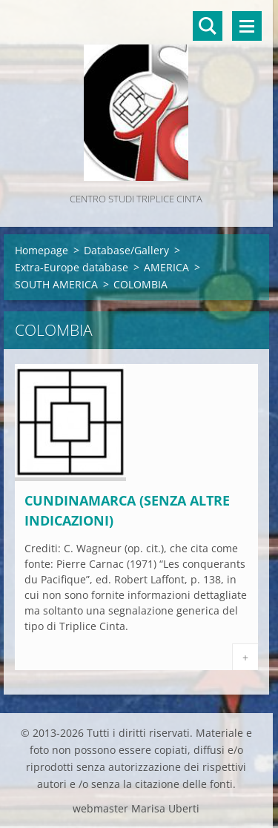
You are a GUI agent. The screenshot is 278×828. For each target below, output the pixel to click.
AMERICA (166, 267)
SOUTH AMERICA (56, 284)
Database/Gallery (126, 250)
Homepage (41, 250)
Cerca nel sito (207, 26)
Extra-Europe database (71, 267)
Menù (247, 26)
